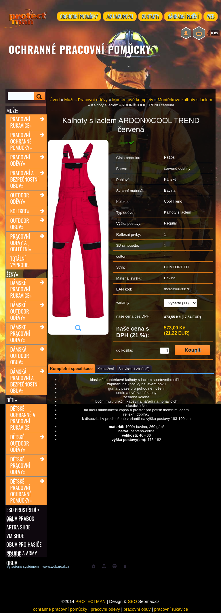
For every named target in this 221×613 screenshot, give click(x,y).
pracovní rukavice (171, 609)
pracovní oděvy (105, 609)
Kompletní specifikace (71, 368)
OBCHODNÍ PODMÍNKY (79, 16)
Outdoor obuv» (19, 224)
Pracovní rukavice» (21, 122)
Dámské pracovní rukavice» (21, 289)
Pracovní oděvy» (20, 160)
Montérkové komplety (132, 99)
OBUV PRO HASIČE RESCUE (23, 544)
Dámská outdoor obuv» (19, 356)
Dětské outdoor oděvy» (19, 443)
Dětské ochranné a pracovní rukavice (22, 418)
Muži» (12, 110)
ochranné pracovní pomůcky (60, 609)
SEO (132, 601)
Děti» (11, 400)
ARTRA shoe (18, 527)
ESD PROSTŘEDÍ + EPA (22, 510)
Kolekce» (20, 211)
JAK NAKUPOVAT (120, 16)
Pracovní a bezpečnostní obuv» (24, 179)
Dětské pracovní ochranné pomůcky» (21, 491)
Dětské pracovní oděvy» (20, 465)
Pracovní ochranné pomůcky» (21, 141)
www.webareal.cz (56, 567)
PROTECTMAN (90, 601)
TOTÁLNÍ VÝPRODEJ (20, 262)
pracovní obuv (136, 609)
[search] (39, 96)
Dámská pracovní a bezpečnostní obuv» (24, 381)
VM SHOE (15, 536)
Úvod (54, 99)
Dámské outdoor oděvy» (19, 311)
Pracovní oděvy (93, 99)
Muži (68, 99)
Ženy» (12, 274)
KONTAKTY (150, 16)
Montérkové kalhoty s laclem (185, 99)
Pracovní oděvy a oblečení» (20, 243)
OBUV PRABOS (20, 518)
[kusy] (164, 351)
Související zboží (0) (134, 369)
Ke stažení (106, 369)
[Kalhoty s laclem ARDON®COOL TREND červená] (78, 237)
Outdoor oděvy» (19, 198)
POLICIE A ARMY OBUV (21, 553)
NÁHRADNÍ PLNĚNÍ (182, 16)
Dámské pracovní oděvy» (20, 333)
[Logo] (25, 23)
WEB (211, 16)
